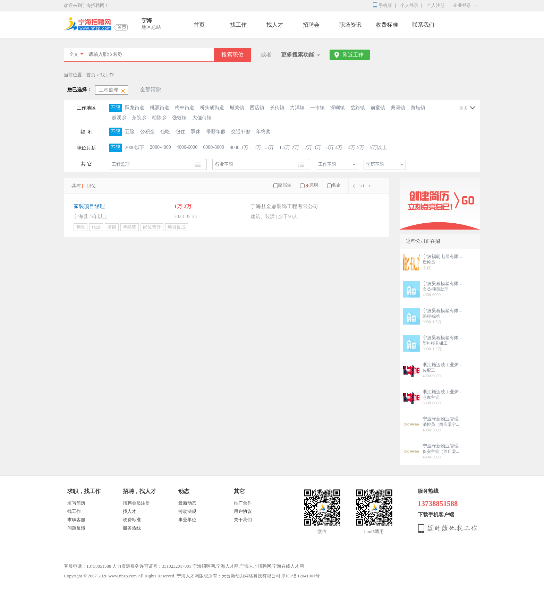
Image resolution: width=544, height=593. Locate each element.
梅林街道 (184, 107)
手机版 (385, 5)
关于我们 (243, 519)
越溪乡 (119, 117)
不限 (115, 107)
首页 (199, 25)
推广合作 (243, 503)
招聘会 (311, 25)
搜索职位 (232, 55)
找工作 (238, 25)
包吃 (165, 131)
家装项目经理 (89, 206)
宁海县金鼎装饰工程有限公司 (284, 206)
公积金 (147, 131)
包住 (180, 131)
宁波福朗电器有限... (442, 256)
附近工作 (353, 55)
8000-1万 (239, 147)
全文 (73, 54)
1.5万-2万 (289, 147)
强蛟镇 (179, 117)
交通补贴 (240, 131)
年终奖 (263, 131)
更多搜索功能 (297, 55)
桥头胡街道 (212, 107)
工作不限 (327, 164)
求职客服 (76, 519)
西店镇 (257, 107)
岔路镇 (357, 107)
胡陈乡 (159, 117)
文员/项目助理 (436, 289)
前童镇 (378, 107)
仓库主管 (431, 397)
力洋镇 (297, 107)
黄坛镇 (418, 107)
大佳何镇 (202, 117)
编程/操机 (431, 316)
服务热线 (132, 528)
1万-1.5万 (264, 147)
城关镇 (237, 107)
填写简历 (76, 503)
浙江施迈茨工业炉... (442, 364)
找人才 (274, 25)
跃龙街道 (134, 107)
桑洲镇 (398, 107)
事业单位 (187, 519)
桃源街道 (159, 107)
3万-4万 (334, 147)
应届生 (284, 185)
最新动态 (187, 503)
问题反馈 (76, 528)
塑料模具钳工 (435, 343)
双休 (196, 131)
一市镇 (317, 107)
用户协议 (243, 511)
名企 (336, 185)
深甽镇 (337, 107)
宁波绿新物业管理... (442, 418)
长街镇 (277, 107)
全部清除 (150, 89)
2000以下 (134, 147)
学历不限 (375, 164)
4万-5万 (356, 147)
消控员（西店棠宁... (441, 424)
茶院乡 (139, 117)
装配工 (429, 370)
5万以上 (378, 147)
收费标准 (387, 25)
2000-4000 (160, 147)
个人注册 (436, 5)
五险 (130, 131)
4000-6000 (187, 147)
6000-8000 (213, 147)
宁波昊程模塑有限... (442, 283)
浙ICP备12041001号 (300, 575)
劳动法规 (187, 511)
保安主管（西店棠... (441, 451)
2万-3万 (313, 147)
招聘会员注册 (136, 503)
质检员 (429, 262)
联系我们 (423, 25)
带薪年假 (216, 131)
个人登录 (409, 5)
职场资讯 (350, 25)
